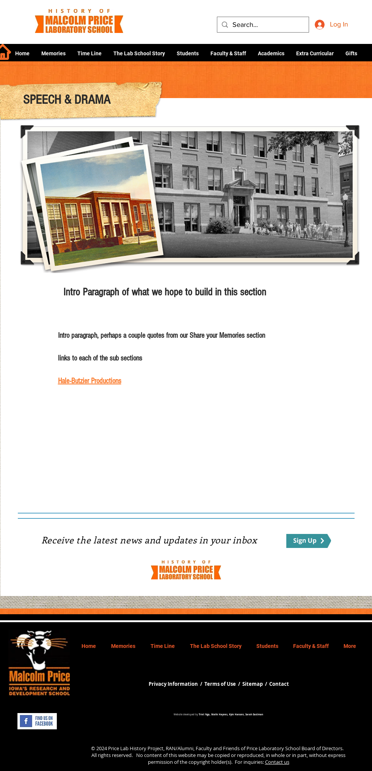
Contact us (277, 762)
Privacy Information (174, 683)
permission (160, 762)
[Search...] (262, 25)
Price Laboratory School (273, 748)
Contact (279, 683)
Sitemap (252, 683)
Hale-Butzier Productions (89, 381)
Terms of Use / (223, 683)
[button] (271, 53)
